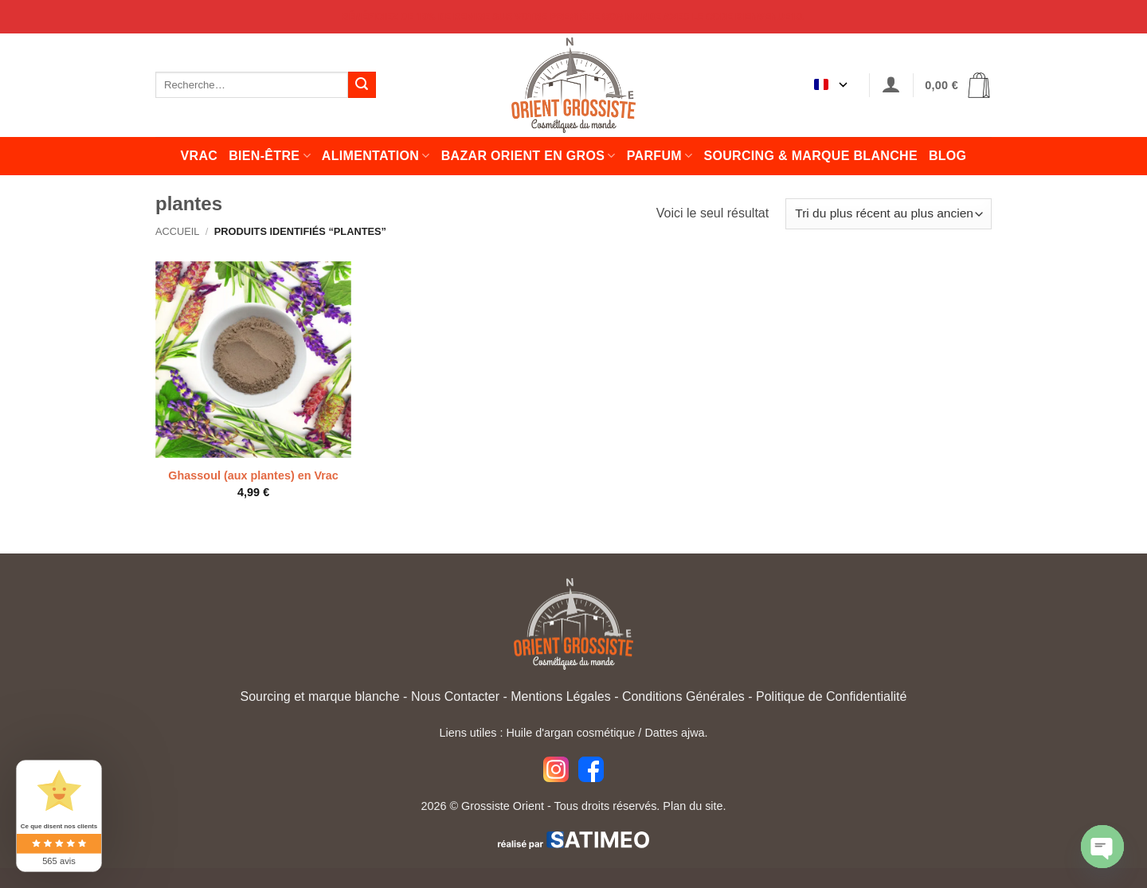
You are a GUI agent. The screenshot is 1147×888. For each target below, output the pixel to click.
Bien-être (270, 155)
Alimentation (376, 155)
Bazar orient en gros (528, 155)
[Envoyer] (361, 85)
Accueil (177, 231)
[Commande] (888, 213)
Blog (948, 155)
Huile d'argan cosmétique (570, 732)
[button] (891, 84)
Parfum (660, 155)
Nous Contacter (455, 696)
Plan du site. (694, 806)
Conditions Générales (683, 696)
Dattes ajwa (674, 732)
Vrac (199, 155)
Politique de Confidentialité (831, 696)
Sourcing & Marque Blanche (810, 155)
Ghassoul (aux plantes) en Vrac (253, 475)
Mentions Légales (560, 696)
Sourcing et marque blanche (320, 696)
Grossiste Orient (502, 806)
